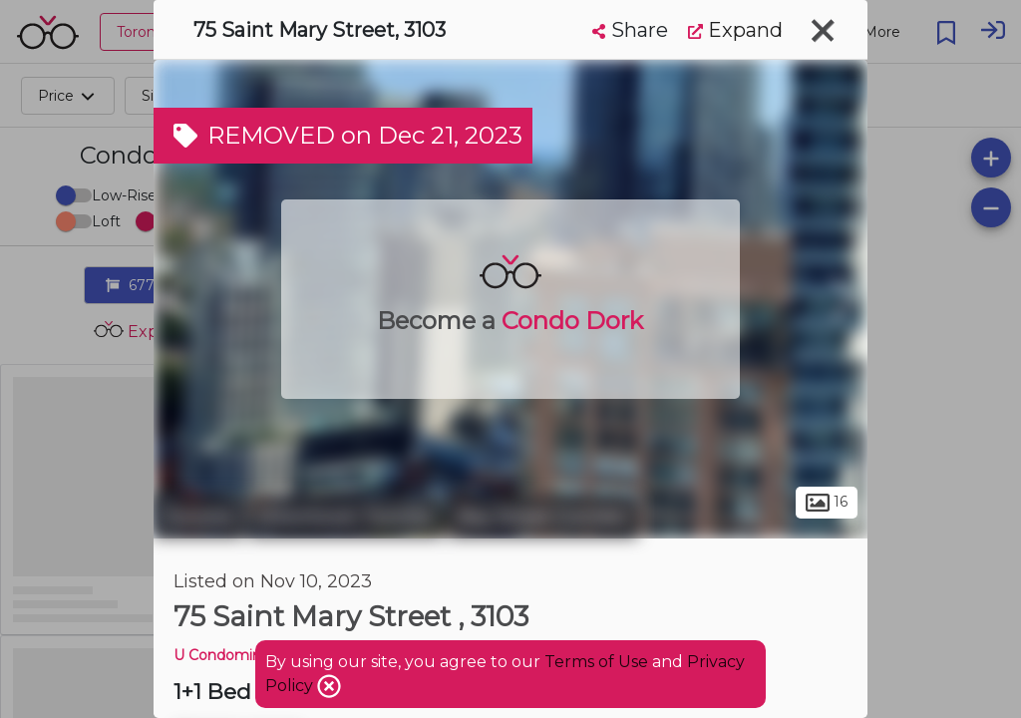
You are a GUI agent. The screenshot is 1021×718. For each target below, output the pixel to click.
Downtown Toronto (345, 517)
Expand (735, 30)
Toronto (198, 517)
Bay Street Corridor (543, 517)
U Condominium (230, 655)
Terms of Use (596, 661)
